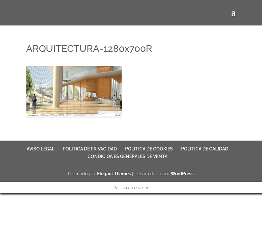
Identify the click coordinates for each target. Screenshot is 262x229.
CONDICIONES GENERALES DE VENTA (127, 156)
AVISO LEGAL (40, 148)
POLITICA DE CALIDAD (204, 148)
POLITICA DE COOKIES (149, 148)
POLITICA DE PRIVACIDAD (90, 148)
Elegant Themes (114, 173)
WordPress (182, 173)
